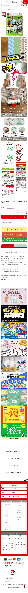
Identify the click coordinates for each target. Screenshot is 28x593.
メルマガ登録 (14, 488)
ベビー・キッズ (7, 508)
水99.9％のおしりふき (20, 512)
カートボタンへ (26, 587)
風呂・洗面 (6, 515)
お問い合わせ (8, 581)
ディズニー (19, 521)
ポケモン (18, 524)
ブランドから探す (20, 501)
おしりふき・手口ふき (8, 504)
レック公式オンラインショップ (14, 574)
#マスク (20, 446)
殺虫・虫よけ (7, 513)
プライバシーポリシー (9, 580)
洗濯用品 (6, 522)
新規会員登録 (14, 485)
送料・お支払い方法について (14, 496)
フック (6, 524)
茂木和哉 (18, 510)
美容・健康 (6, 529)
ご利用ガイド (14, 492)
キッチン (6, 520)
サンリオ (18, 519)
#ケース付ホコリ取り (8, 446)
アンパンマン (19, 517)
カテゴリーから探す (7, 501)
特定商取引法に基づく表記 (10, 578)
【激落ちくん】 (19, 505)
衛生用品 (6, 506)
